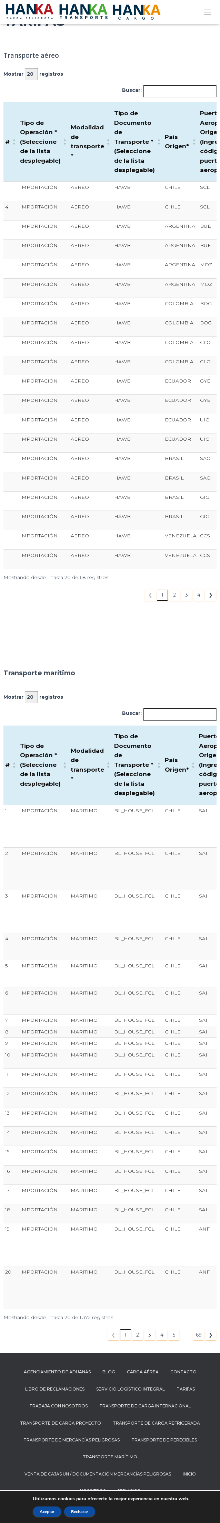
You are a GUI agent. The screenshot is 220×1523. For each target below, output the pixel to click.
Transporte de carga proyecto (60, 1423)
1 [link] (162, 595)
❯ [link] (211, 595)
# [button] (7, 141)
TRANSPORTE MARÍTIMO (110, 1456)
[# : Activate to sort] (10, 141)
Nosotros (93, 1490)
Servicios (128, 1490)
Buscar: (132, 90)
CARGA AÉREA (143, 1371)
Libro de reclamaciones (54, 1389)
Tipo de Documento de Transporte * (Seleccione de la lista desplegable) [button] (134, 141)
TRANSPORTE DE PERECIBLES (164, 1439)
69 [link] (199, 1335)
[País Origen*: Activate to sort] (180, 141)
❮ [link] (150, 595)
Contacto (183, 1371)
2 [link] (174, 595)
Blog (108, 1371)
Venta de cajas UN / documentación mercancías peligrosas (97, 1474)
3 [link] (186, 595)
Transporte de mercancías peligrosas (71, 1439)
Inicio (189, 1474)
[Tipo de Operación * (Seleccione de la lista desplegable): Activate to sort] (43, 141)
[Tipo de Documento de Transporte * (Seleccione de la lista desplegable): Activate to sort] (137, 141)
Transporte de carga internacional (145, 1405)
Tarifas (186, 1389)
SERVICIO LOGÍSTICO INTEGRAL (130, 1389)
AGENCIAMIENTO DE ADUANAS (57, 1371)
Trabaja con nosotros (58, 1405)
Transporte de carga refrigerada (156, 1423)
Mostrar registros (33, 74)
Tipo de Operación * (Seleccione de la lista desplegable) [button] (40, 141)
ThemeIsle (140, 1507)
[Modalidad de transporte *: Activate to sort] (90, 141)
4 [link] (198, 595)
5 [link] (174, 1335)
